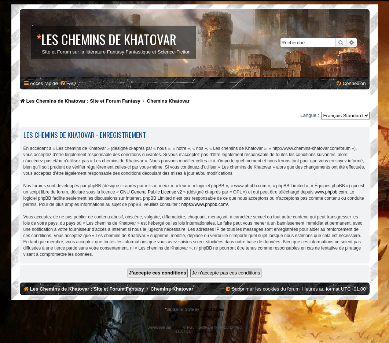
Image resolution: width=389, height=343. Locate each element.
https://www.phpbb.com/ (204, 204)
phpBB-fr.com (204, 331)
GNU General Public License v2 (151, 192)
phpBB (177, 327)
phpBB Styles (212, 309)
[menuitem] (68, 83)
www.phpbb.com (331, 192)
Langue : (309, 115)
